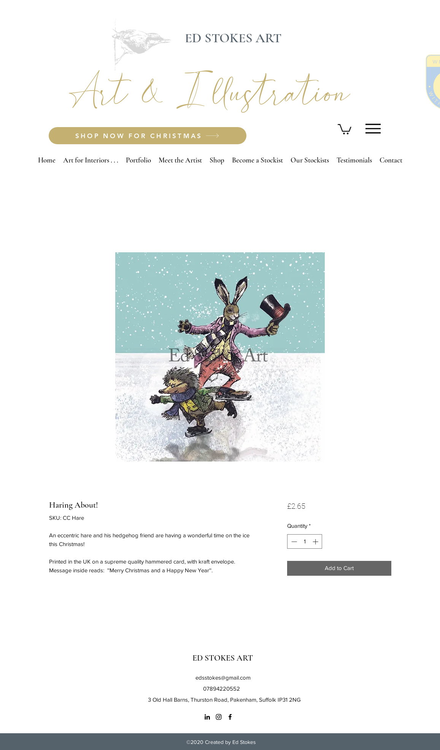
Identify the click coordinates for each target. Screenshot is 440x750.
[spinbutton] (305, 542)
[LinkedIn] (207, 717)
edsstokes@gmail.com (223, 677)
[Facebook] (230, 717)
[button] (344, 128)
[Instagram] (218, 717)
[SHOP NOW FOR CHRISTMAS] (147, 135)
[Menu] (373, 128)
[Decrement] (293, 542)
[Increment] (316, 542)
